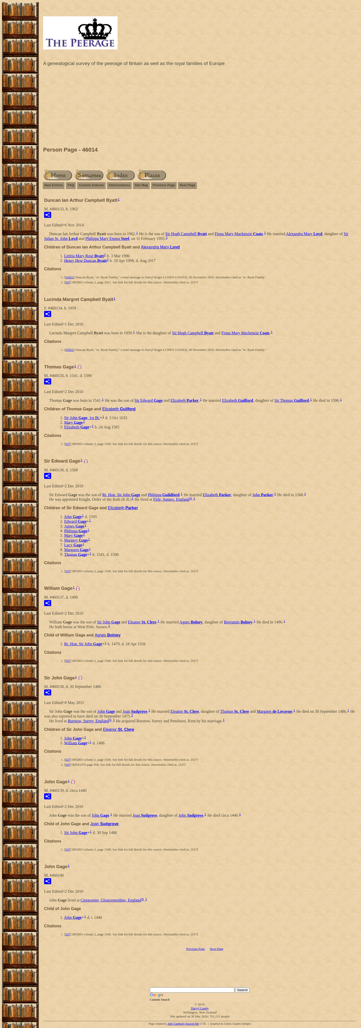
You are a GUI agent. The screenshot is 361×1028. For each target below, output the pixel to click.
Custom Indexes (91, 185)
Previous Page (164, 185)
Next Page (187, 185)
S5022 (69, 277)
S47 (67, 764)
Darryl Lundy (200, 1008)
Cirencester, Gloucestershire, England (110, 900)
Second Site (192, 1023)
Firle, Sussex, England (171, 499)
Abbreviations (119, 185)
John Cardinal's (176, 1023)
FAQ (70, 185)
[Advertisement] (199, 108)
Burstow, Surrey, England (88, 721)
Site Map (141, 185)
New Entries (53, 185)
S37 (67, 282)
